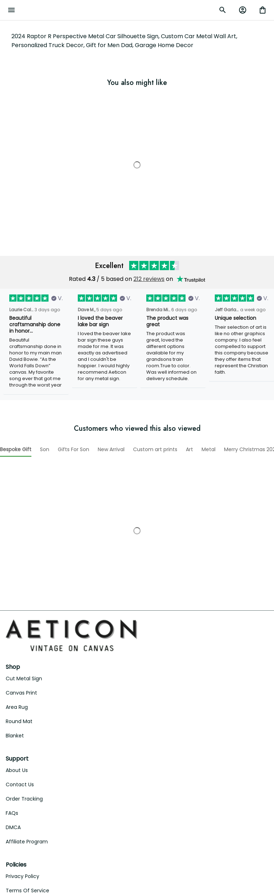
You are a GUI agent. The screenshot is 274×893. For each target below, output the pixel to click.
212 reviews (148, 142)
